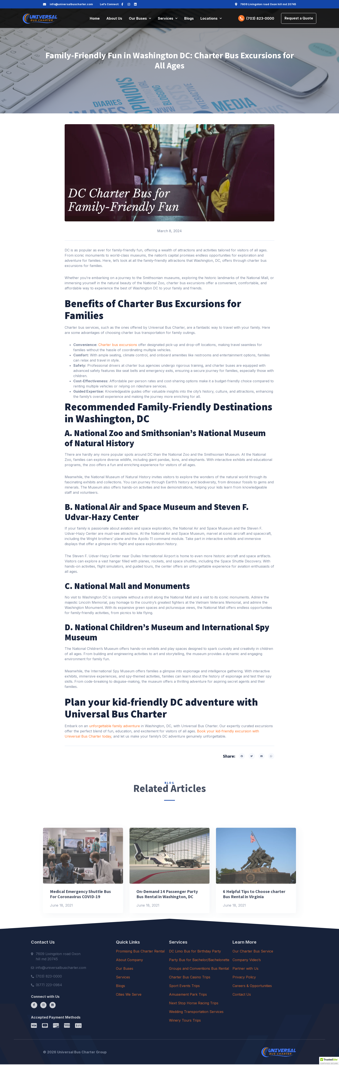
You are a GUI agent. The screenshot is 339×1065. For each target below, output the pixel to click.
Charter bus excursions (117, 345)
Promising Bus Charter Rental (167, 951)
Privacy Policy (279, 977)
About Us (114, 18)
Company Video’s (282, 960)
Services (167, 18)
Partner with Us (281, 969)
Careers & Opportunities (287, 986)
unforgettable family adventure (114, 726)
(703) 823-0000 (259, 18)
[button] (242, 756)
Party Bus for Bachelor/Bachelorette (233, 960)
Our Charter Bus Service (288, 951)
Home (95, 18)
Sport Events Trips (218, 986)
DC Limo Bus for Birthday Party (229, 951)
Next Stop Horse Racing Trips (228, 1003)
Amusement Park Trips (222, 995)
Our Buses (140, 18)
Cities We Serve (156, 995)
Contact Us (277, 995)
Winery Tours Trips (219, 1021)
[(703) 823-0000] (240, 19)
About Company (156, 960)
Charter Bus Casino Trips (224, 977)
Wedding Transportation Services (230, 1012)
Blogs (189, 18)
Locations (211, 18)
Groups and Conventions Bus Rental (233, 969)
